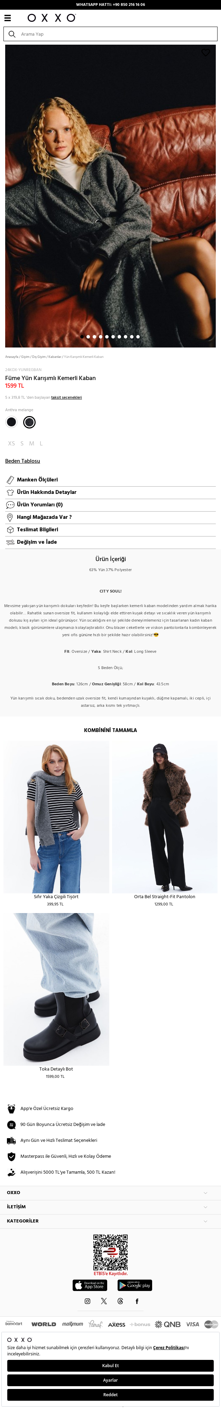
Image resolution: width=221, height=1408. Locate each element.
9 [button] (131, 337)
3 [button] (94, 337)
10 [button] (138, 337)
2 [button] (88, 337)
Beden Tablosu (22, 461)
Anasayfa (11, 357)
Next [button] (3, 195)
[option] (110, 195)
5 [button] (107, 337)
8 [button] (125, 337)
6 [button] (113, 337)
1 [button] (82, 337)
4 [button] (100, 337)
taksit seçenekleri (66, 397)
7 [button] (119, 337)
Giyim (25, 357)
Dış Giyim (39, 357)
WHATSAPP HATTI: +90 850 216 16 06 (110, 4)
